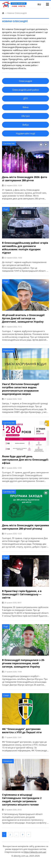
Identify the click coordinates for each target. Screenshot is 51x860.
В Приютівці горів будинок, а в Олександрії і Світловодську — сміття (21, 594)
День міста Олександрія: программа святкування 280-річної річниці (25, 527)
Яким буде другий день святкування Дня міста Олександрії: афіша (25, 459)
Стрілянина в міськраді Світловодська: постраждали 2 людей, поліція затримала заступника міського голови (21, 799)
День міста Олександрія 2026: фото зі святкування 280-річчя (24, 178)
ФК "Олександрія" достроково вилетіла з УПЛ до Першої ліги (22, 730)
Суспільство (9, 143)
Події (5, 209)
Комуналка (8, 350)
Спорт (6, 695)
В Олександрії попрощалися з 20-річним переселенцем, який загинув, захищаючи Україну (23, 663)
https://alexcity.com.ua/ (35, 852)
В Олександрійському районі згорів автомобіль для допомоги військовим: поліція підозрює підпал (25, 247)
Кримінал (7, 761)
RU (39, 4)
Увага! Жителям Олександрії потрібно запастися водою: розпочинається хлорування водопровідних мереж (20, 389)
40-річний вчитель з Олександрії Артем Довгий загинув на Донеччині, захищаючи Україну (23, 318)
